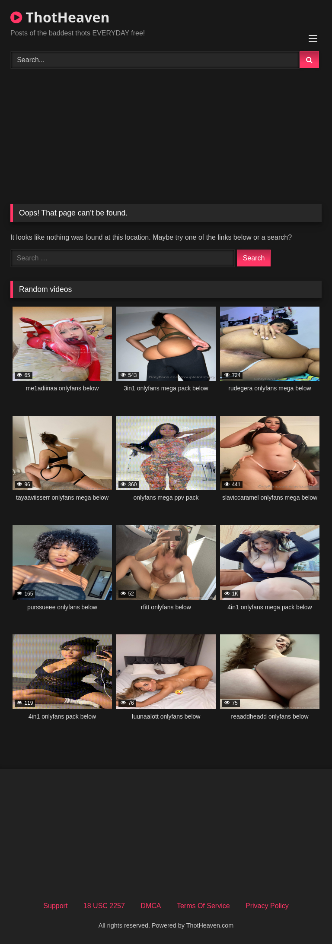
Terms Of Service (203, 905)
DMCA (150, 905)
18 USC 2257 (104, 905)
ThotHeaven (59, 17)
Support (55, 905)
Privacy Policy (267, 905)
